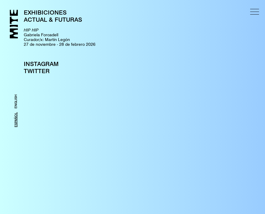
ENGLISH (16, 101)
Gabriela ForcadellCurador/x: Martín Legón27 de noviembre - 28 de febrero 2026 (59, 37)
